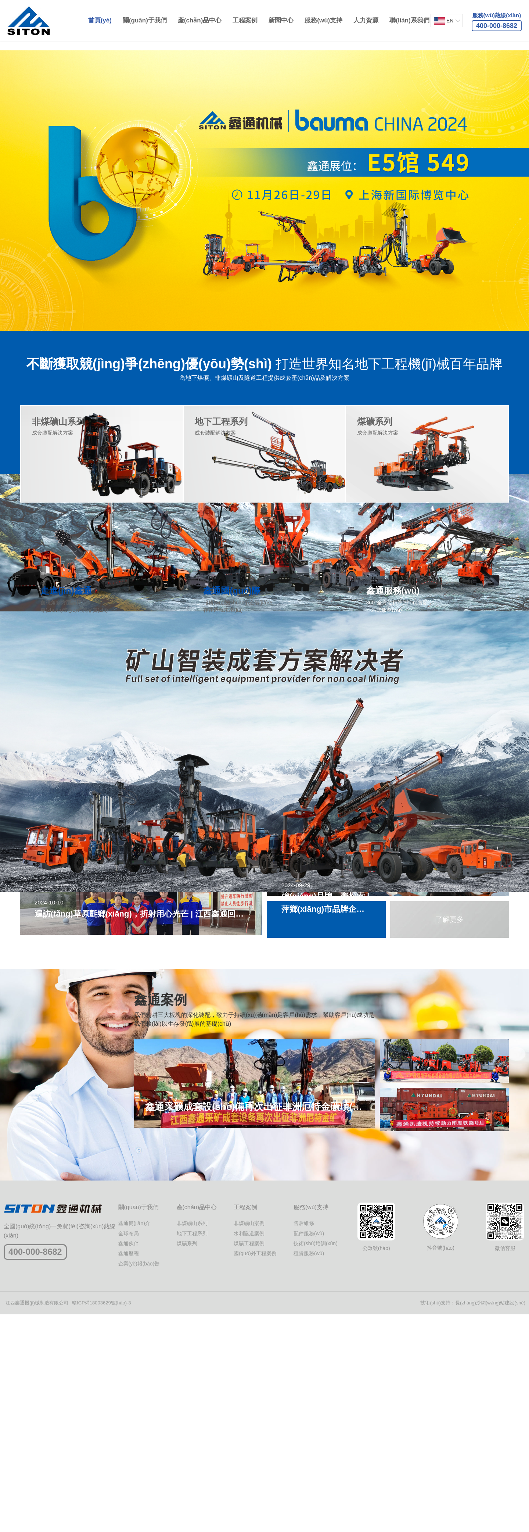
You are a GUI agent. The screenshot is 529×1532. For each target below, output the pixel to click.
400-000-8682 (40, 1470)
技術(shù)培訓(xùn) (316, 1461)
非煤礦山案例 (249, 1440)
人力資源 (364, 20)
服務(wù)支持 (322, 20)
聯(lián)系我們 (408, 20)
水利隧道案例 (249, 1450)
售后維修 (304, 1440)
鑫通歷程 (128, 1471)
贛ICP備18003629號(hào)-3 (101, 1520)
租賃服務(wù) (309, 1471)
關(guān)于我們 (143, 20)
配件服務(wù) (309, 1450)
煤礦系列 (187, 1461)
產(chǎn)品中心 (198, 20)
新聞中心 (279, 20)
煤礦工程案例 (249, 1461)
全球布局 (128, 1450)
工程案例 (243, 20)
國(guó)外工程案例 (255, 1471)
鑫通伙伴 (128, 1461)
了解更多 (449, 994)
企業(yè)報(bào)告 (139, 1481)
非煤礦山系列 (192, 1440)
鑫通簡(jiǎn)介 (134, 1440)
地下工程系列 (192, 1450)
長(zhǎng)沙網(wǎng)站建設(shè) (490, 1520)
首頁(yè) (98, 20)
